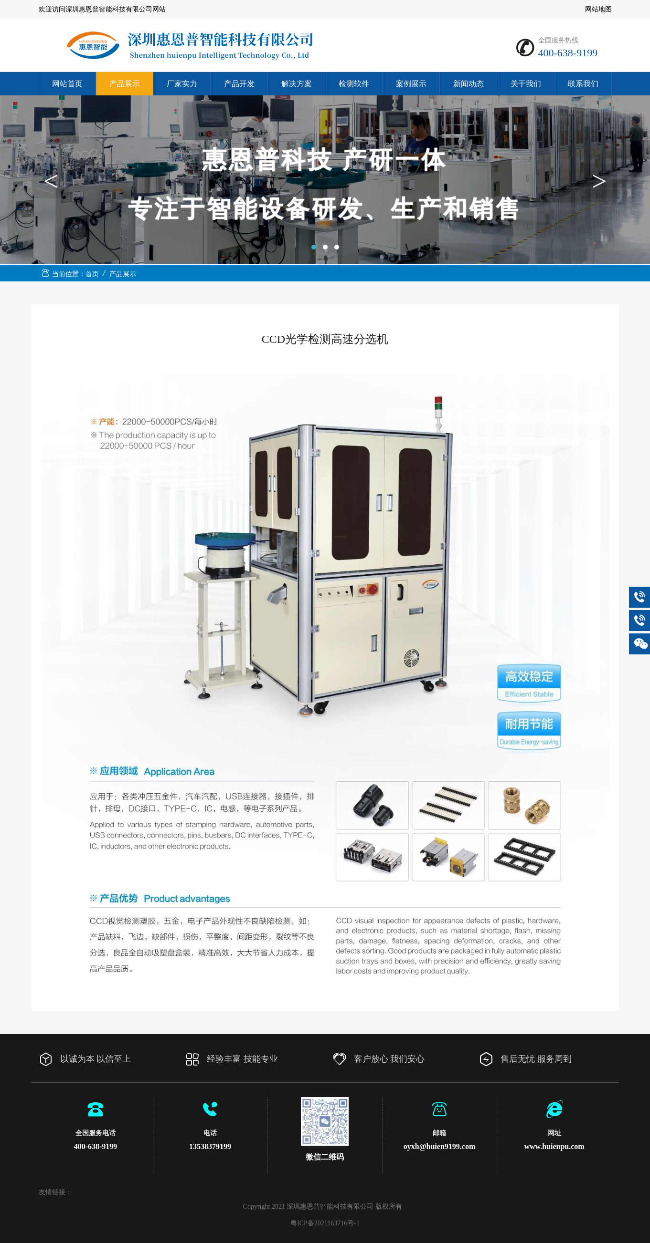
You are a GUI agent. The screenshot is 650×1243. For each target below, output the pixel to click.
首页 (92, 274)
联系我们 (583, 84)
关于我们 (526, 84)
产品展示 (124, 84)
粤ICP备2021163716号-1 (325, 1223)
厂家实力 (182, 84)
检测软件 (354, 84)
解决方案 (296, 84)
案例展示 (411, 84)
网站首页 (67, 84)
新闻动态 (468, 84)
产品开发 (239, 84)
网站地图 (598, 9)
